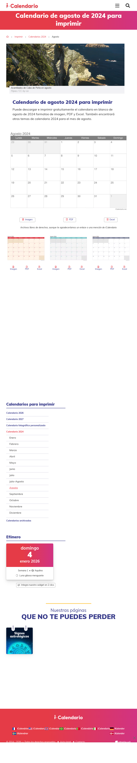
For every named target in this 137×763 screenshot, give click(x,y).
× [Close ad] (134, 738)
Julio (11, 475)
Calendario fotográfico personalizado (25, 425)
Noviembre (15, 506)
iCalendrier (21, 729)
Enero (12, 438)
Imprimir (19, 37)
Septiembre (16, 494)
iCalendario (101, 729)
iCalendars (37, 729)
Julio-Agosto (16, 481)
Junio (12, 469)
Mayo (12, 463)
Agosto (13, 488)
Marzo (13, 450)
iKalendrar (20, 733)
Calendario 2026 (14, 413)
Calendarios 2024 (37, 37)
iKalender (117, 729)
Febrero (13, 444)
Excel (111, 219)
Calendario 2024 (14, 432)
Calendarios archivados (18, 521)
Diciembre (15, 513)
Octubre (14, 500)
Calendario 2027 (14, 419)
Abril (12, 456)
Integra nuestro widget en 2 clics (36, 585)
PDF (69, 219)
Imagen (27, 219)
